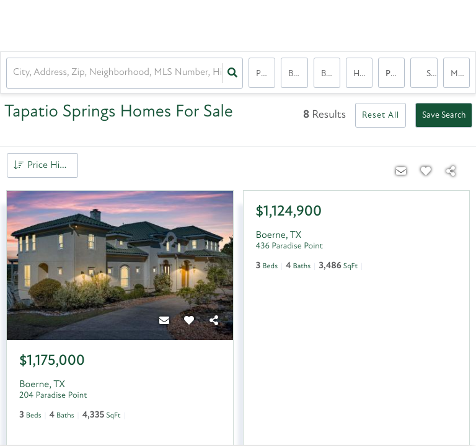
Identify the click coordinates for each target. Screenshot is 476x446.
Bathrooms (330, 74)
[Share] (214, 321)
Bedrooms (297, 74)
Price (265, 74)
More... (460, 74)
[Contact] (164, 321)
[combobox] (14, 73)
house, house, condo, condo (362, 74)
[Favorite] (189, 321)
